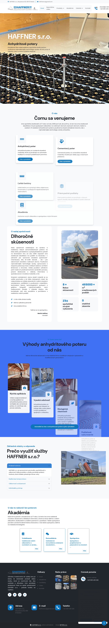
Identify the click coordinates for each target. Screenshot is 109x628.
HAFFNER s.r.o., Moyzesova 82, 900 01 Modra (21, 2)
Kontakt (87, 8)
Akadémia (69, 8)
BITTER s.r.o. (63, 625)
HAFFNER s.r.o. (35, 625)
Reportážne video (50, 8)
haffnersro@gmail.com (45, 2)
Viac (36, 549)
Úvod (42, 8)
